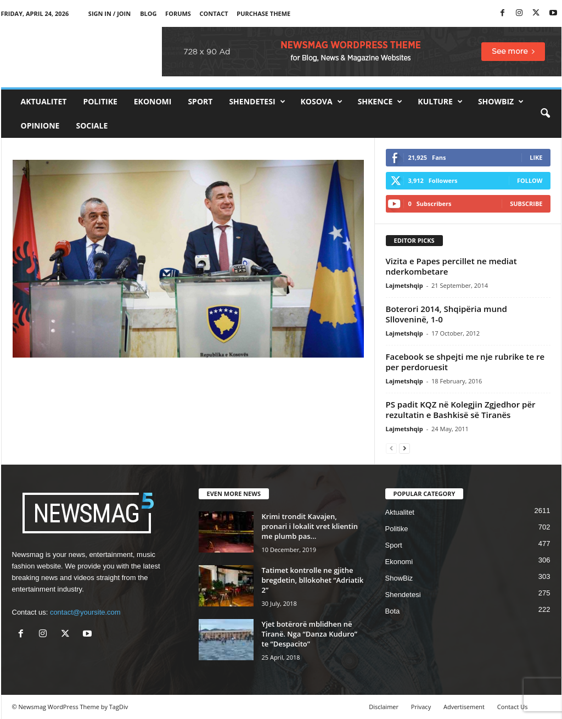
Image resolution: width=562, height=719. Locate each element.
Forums (178, 13)
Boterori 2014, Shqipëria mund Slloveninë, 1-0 (446, 314)
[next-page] (404, 448)
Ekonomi (153, 101)
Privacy (421, 707)
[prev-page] (391, 448)
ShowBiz (501, 102)
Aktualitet (44, 101)
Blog (148, 13)
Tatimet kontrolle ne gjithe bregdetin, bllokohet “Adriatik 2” (313, 580)
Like (536, 157)
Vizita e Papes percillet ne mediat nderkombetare (451, 266)
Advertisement (464, 707)
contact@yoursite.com (85, 612)
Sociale (92, 125)
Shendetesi (257, 102)
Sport (200, 101)
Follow (530, 180)
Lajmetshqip (404, 285)
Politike (100, 101)
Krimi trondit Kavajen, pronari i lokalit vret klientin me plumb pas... (310, 526)
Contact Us (512, 707)
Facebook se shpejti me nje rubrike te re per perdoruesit (465, 361)
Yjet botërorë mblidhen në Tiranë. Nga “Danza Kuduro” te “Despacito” (309, 634)
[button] (545, 114)
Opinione (40, 125)
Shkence (380, 102)
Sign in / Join (109, 13)
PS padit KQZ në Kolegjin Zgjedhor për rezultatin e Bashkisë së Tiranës (461, 409)
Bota (392, 611)
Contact (214, 13)
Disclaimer (383, 707)
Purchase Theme (263, 13)
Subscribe (526, 203)
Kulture (440, 102)
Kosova (321, 102)
